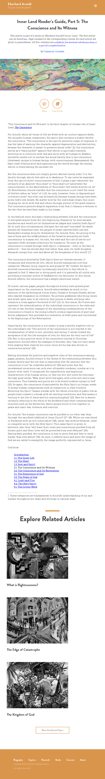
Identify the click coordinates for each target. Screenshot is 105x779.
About (83, 760)
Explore (32, 760)
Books (58, 760)
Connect (70, 760)
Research (45, 760)
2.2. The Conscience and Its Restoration (36, 470)
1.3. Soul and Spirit (24, 464)
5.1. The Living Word (25, 486)
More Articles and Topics (52, 730)
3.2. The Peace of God (25, 477)
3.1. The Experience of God (29, 473)
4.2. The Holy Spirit (25, 483)
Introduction (21, 454)
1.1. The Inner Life (24, 457)
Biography (18, 760)
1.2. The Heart (21, 461)
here (25, 39)
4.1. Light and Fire (24, 480)
